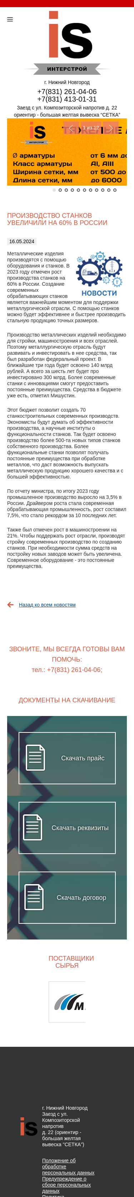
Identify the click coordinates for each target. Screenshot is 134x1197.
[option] (67, 1001)
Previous (71, 128)
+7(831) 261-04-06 (66, 91)
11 (114, 190)
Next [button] (108, 1002)
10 (108, 190)
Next (111, 128)
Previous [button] (26, 1002)
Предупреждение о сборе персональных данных (66, 1185)
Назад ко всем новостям (47, 605)
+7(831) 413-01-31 (66, 99)
